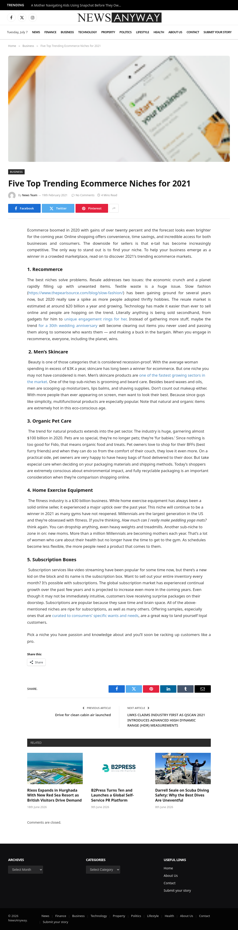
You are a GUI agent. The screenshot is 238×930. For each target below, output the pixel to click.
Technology (87, 32)
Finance (50, 32)
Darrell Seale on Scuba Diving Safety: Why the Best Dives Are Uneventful (182, 795)
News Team (29, 195)
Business (67, 32)
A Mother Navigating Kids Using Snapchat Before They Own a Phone (77, 5)
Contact (193, 32)
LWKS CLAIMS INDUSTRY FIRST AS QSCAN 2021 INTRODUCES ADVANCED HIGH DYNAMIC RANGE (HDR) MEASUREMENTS (166, 720)
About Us (175, 32)
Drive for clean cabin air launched (83, 714)
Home (168, 868)
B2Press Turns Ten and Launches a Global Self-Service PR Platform (112, 795)
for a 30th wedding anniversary (68, 325)
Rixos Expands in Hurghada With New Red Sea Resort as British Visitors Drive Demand (54, 795)
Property (108, 32)
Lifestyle (142, 32)
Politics (125, 32)
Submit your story (217, 32)
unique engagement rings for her (95, 319)
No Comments (83, 195)
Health (158, 32)
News (36, 32)
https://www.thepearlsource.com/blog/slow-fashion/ (75, 292)
